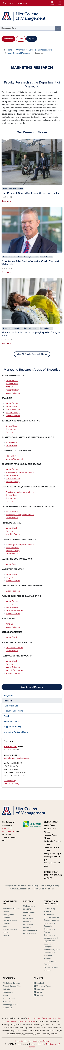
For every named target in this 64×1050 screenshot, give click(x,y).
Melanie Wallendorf (14, 459)
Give (21, 38)
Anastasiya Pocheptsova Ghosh (20, 472)
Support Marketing (12, 726)
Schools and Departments (40, 50)
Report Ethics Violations (43, 889)
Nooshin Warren (13, 415)
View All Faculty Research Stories (32, 354)
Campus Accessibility (20, 889)
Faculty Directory (11, 784)
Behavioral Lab (11, 706)
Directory (8, 38)
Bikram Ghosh (12, 383)
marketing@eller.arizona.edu (16, 758)
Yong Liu (9, 387)
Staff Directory (10, 780)
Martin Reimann (13, 393)
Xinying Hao (11, 429)
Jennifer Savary (12, 412)
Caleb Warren (12, 517)
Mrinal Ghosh (11, 406)
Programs (8, 695)
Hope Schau (11, 456)
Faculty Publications (14, 711)
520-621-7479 (10, 746)
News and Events (12, 721)
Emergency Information (15, 885)
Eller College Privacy (50, 885)
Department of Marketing (19, 53)
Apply (31, 38)
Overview (20, 50)
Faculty (7, 716)
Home (9, 50)
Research (8, 701)
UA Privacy (33, 885)
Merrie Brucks (12, 380)
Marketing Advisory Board (16, 732)
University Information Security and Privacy (32, 1041)
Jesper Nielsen (12, 390)
